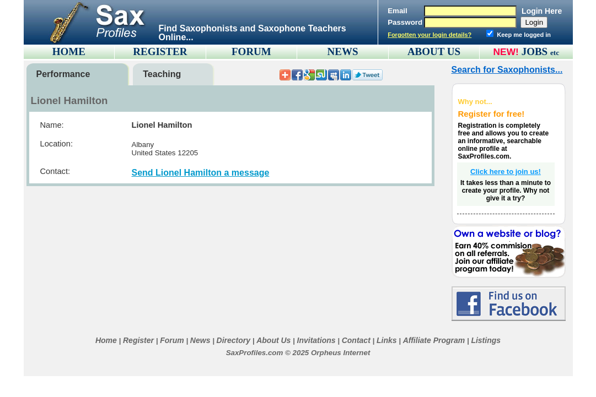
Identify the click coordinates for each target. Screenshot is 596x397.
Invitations (316, 340)
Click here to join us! (505, 171)
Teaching (162, 74)
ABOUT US (433, 51)
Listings (486, 340)
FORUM (251, 51)
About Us (273, 340)
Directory (233, 340)
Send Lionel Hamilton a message (201, 172)
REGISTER (160, 51)
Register (138, 340)
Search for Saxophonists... (507, 69)
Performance (63, 74)
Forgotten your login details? (429, 34)
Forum (172, 340)
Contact (356, 340)
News (200, 340)
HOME (68, 51)
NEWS (342, 51)
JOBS (541, 51)
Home (106, 340)
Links (387, 340)
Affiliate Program (434, 340)
